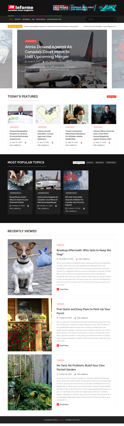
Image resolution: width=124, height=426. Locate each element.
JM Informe (61, 420)
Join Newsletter (54, 19)
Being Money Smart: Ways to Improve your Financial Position (19, 199)
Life (33, 19)
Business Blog (31, 41)
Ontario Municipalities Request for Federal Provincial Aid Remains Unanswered (51, 26)
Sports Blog (110, 162)
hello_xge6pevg (50, 62)
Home (10, 19)
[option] (62, 59)
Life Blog (90, 162)
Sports (18, 19)
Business (26, 19)
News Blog (40, 19)
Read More (62, 289)
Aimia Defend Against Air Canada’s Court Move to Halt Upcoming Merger (48, 51)
